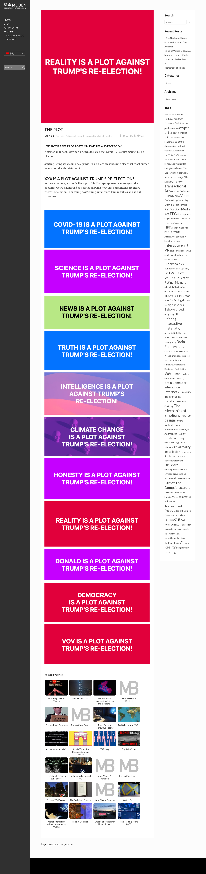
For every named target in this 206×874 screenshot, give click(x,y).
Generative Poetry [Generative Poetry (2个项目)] (174, 378)
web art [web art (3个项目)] (182, 347)
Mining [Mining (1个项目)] (185, 200)
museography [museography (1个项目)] (183, 529)
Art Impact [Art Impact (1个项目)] (173, 259)
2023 (167, 63)
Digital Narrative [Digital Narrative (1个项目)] (171, 218)
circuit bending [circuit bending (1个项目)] (179, 474)
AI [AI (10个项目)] (176, 487)
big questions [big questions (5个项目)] (176, 305)
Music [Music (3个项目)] (179, 168)
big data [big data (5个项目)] (183, 300)
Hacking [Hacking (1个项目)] (185, 374)
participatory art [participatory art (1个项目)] (176, 223)
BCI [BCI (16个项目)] (167, 273)
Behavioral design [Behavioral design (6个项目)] (175, 309)
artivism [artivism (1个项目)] (179, 421)
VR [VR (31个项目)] (167, 250)
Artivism (70, 135)
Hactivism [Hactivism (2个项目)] (180, 515)
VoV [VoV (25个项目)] (167, 373)
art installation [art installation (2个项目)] (178, 369)
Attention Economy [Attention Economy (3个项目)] (175, 236)
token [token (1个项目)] (167, 287)
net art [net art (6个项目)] (181, 146)
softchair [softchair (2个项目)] (169, 137)
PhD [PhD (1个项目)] (186, 173)
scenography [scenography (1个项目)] (170, 342)
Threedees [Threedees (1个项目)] (169, 123)
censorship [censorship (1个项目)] (179, 137)
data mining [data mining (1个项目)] (169, 534)
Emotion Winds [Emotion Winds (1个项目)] (171, 497)
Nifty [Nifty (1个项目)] (166, 259)
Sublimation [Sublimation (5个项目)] (182, 123)
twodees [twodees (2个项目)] (169, 492)
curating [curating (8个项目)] (170, 552)
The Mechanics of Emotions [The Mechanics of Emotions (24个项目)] (175, 411)
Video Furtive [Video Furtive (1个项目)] (185, 251)
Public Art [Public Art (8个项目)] (171, 465)
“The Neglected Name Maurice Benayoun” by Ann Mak (175, 42)
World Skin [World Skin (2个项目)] (177, 337)
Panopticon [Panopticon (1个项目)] (169, 442)
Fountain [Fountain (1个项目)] (176, 268)
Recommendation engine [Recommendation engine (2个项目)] (177, 429)
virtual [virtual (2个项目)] (186, 291)
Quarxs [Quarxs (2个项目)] (168, 204)
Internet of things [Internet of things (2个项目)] (173, 177)
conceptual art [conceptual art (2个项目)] (175, 360)
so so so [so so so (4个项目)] (179, 141)
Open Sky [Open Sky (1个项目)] (185, 268)
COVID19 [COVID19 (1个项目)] (175, 232)
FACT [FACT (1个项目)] (178, 525)
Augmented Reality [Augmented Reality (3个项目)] (174, 433)
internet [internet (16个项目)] (171, 392)
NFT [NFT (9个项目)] (187, 177)
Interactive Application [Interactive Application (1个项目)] (174, 150)
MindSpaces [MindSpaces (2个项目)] (176, 355)
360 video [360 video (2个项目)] (185, 191)
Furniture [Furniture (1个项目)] (168, 364)
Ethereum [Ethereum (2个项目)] (186, 452)
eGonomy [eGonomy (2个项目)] (181, 155)
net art (69, 844)
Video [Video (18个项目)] (185, 195)
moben (109, 135)
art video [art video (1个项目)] (168, 474)
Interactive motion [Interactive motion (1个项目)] (172, 351)
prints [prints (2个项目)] (177, 240)
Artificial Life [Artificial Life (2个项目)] (184, 392)
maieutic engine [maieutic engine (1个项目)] (180, 205)
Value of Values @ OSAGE (177, 50)
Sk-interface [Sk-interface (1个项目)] (179, 492)
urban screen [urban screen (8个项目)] (178, 132)
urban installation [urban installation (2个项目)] (173, 291)
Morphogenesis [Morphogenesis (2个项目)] (182, 255)
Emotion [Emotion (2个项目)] (168, 240)
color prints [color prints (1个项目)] (176, 200)
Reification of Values (174, 67)
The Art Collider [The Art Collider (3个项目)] (173, 295)
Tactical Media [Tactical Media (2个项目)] (171, 542)
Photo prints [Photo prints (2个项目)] (184, 214)
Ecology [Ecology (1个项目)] (167, 182)
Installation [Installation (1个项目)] (186, 525)
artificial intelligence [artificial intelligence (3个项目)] (175, 333)
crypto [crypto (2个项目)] (178, 442)
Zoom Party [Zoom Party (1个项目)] (177, 182)
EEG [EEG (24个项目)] (173, 214)
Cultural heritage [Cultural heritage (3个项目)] (173, 118)
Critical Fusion (56, 844)
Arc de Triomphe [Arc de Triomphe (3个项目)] (173, 114)
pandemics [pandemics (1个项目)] (169, 142)
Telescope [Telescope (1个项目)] (169, 520)
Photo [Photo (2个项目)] (167, 337)
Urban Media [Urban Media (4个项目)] (172, 195)
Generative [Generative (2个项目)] (170, 146)
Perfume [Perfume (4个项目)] (169, 154)
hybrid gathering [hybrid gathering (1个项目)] (177, 287)
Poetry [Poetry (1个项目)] (186, 548)
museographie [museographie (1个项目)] (171, 469)
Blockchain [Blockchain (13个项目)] (172, 264)
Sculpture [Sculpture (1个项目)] (179, 173)
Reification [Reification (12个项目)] (172, 209)
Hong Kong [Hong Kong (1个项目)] (169, 314)
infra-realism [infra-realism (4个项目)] (172, 478)
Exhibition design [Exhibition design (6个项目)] (175, 438)
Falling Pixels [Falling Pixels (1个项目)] (184, 488)
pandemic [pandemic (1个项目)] (168, 255)
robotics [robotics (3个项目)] (174, 191)
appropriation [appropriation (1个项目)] (170, 529)
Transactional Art (94, 135)
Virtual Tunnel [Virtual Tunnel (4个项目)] (172, 425)
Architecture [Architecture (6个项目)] (172, 456)
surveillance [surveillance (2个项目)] (170, 538)
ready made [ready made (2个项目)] (178, 227)
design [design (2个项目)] (179, 547)
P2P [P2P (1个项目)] (185, 337)
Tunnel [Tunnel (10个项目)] (176, 374)
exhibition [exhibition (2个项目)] (183, 469)
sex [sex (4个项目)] (177, 533)
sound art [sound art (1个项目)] (174, 251)
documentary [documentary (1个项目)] (170, 159)
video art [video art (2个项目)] (178, 510)
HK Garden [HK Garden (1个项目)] (185, 478)
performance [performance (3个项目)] (171, 128)
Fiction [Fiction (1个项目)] (172, 501)
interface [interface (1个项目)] (181, 538)
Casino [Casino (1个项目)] (167, 200)
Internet (79, 135)
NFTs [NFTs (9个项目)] (168, 227)
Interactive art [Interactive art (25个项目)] (176, 245)
